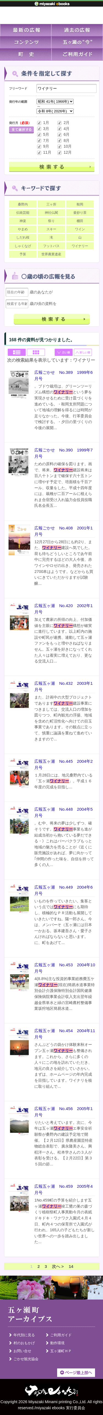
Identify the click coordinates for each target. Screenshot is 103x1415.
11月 (44, 152)
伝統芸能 (22, 213)
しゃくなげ (23, 246)
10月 (64, 146)
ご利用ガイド (61, 1335)
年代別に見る (24, 1335)
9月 (43, 146)
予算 (23, 254)
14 (71, 1266)
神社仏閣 (51, 213)
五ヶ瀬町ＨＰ (61, 1351)
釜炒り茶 (80, 213)
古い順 (64, 353)
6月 (63, 134)
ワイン (80, 229)
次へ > (58, 1266)
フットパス (51, 246)
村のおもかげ (24, 1343)
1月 (43, 123)
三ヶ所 (51, 204)
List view (17, 353)
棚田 (80, 221)
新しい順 (83, 353)
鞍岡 (80, 204)
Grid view (36, 353)
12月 (64, 152)
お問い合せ (22, 1351)
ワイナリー (80, 246)
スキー (51, 229)
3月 (43, 128)
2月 (63, 123)
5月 (43, 134)
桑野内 (23, 204)
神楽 (23, 221)
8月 (63, 140)
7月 (43, 140)
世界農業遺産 (51, 254)
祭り (51, 221)
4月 (63, 128)
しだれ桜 (22, 237)
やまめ (23, 229)
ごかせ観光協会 (25, 1359)
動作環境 (57, 1343)
